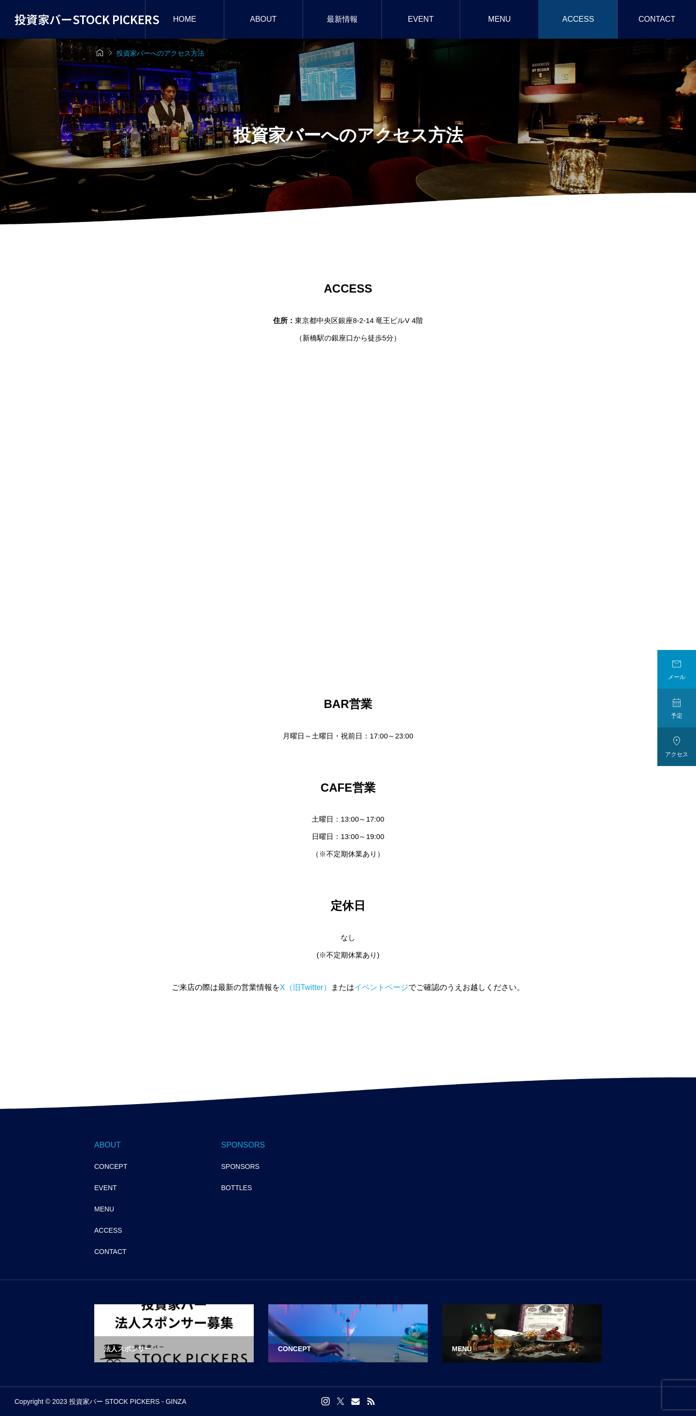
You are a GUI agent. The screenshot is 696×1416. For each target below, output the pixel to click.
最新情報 (342, 19)
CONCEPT (110, 1166)
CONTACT (110, 1251)
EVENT (421, 19)
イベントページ (381, 987)
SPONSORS (240, 1166)
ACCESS (578, 19)
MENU (499, 19)
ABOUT (263, 19)
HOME (184, 19)
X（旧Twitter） (305, 987)
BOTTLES (236, 1188)
